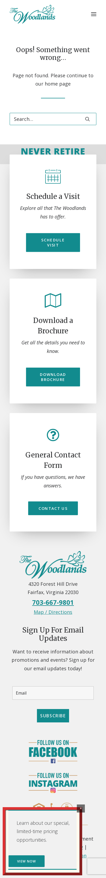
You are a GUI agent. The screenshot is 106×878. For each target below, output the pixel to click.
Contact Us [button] (53, 508)
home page (58, 83)
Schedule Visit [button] (53, 242)
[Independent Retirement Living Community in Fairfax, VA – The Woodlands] (32, 14)
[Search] (53, 119)
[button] (93, 14)
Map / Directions (53, 612)
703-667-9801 (53, 602)
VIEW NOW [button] (26, 861)
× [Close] (81, 808)
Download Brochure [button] (53, 377)
